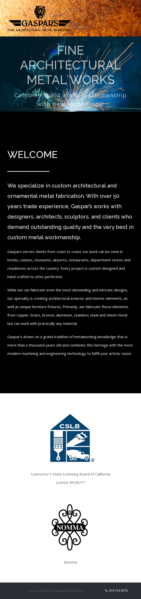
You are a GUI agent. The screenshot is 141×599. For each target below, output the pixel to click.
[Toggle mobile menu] (133, 8)
